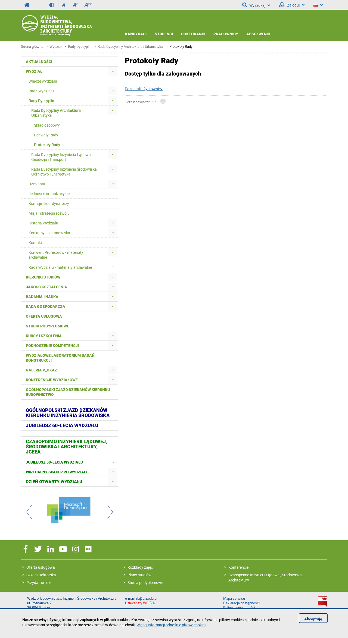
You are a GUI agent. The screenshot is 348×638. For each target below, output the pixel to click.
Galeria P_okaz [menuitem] (41, 370)
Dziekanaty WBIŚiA (140, 603)
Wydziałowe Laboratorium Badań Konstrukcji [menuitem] (60, 357)
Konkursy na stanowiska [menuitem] (49, 232)
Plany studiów (139, 574)
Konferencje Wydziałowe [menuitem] (52, 380)
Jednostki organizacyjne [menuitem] (49, 193)
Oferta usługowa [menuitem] (44, 316)
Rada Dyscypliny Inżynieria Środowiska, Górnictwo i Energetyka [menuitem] (64, 172)
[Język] (318, 5)
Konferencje (238, 567)
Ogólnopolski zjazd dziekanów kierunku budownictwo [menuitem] (68, 392)
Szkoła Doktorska (41, 574)
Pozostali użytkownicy (144, 88)
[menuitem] (112, 71)
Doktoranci (193, 34)
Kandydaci (136, 34)
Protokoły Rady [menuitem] (47, 144)
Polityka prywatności (239, 607)
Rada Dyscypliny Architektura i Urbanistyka (130, 46)
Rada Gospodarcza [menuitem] (45, 306)
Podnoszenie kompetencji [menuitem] (52, 345)
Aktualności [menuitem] (39, 62)
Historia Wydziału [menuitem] (43, 223)
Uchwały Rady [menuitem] (46, 134)
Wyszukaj (256, 5)
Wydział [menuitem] (34, 71)
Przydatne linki (38, 582)
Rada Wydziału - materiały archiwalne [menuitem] (73, 267)
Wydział (55, 46)
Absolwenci (258, 34)
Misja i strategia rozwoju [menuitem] (49, 213)
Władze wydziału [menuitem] (43, 81)
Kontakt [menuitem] (35, 242)
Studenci (164, 34)
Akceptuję (313, 619)
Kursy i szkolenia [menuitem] (44, 336)
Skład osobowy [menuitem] (47, 125)
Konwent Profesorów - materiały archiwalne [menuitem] (56, 255)
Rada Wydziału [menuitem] (41, 90)
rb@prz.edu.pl (146, 598)
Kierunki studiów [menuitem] (43, 277)
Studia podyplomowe (145, 582)
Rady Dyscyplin (79, 46)
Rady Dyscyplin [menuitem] (41, 100)
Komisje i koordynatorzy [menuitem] (49, 203)
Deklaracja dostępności (241, 603)
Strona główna (32, 46)
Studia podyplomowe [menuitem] (47, 326)
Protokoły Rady (180, 46)
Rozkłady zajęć (140, 567)
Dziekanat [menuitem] (37, 183)
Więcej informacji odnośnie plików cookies (171, 624)
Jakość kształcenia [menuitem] (46, 287)
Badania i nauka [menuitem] (42, 297)
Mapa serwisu (234, 598)
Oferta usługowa (40, 567)
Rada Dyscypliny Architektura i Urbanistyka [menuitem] (56, 113)
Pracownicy (225, 34)
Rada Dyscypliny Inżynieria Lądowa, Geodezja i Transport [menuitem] (61, 157)
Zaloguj (291, 5)
